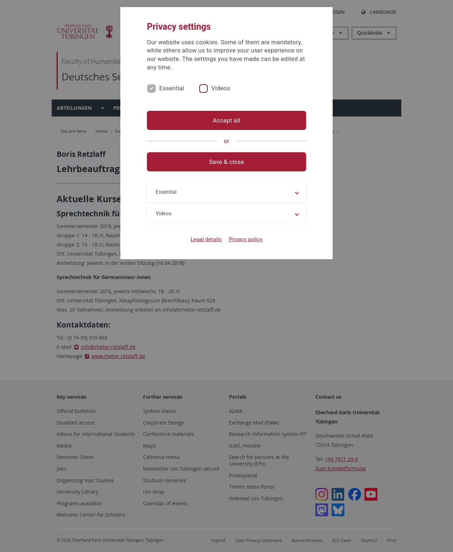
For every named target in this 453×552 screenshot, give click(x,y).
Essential (171, 88)
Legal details (206, 239)
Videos (220, 88)
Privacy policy (245, 239)
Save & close (226, 161)
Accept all (226, 120)
